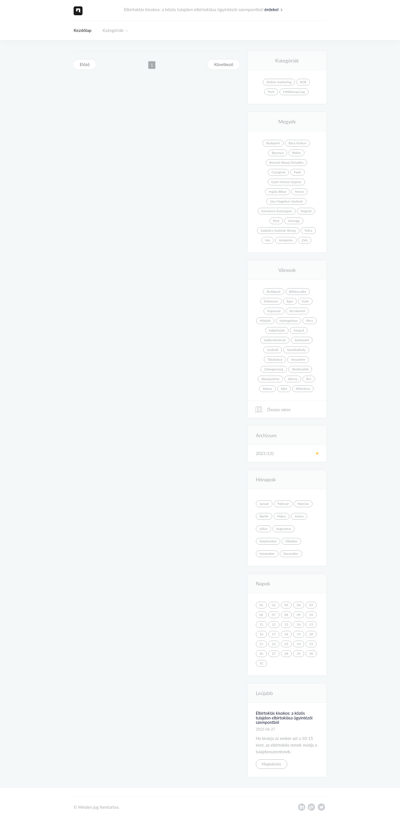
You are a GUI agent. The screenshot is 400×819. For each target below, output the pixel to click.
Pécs (309, 320)
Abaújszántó (270, 379)
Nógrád (306, 211)
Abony (293, 379)
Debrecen (271, 301)
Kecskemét (297, 311)
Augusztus (283, 529)
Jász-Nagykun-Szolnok (286, 201)
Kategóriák (113, 30)
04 (299, 605)
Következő (223, 64)
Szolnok (272, 350)
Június (299, 516)
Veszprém (286, 240)
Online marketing (279, 82)
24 (299, 644)
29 (299, 653)
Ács (308, 379)
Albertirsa (303, 388)
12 (274, 624)
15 (311, 624)
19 (299, 634)
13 (286, 624)
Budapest (273, 143)
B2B (303, 82)
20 (311, 634)
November (267, 554)
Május (281, 516)
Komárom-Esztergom (276, 211)
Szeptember (268, 541)
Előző (85, 64)
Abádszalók (300, 369)
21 (261, 644)
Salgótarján (277, 330)
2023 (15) (265, 453)
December (291, 554)
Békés (296, 153)
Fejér (297, 172)
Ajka (284, 388)
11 (261, 624)
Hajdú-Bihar (277, 191)
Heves (299, 191)
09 (299, 615)
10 (311, 615)
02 (274, 605)
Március (303, 504)
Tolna (308, 230)
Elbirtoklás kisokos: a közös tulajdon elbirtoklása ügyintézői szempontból (284, 718)
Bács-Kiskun (298, 143)
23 (286, 644)
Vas (267, 240)
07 (274, 615)
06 (261, 615)
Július (263, 529)
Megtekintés (271, 764)
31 (261, 663)
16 (261, 634)
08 (286, 615)
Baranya (277, 153)
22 (274, 644)
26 (261, 653)
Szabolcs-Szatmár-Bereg (278, 230)
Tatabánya (275, 359)
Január (264, 504)
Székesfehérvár (275, 340)
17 (274, 634)
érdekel (274, 9)
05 (311, 605)
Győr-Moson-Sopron (286, 182)
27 (274, 653)
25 (311, 644)
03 (286, 605)
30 (311, 653)
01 (261, 605)
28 (286, 653)
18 (286, 634)
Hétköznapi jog (294, 92)
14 (299, 624)
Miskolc (265, 320)
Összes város (273, 409)
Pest (276, 221)
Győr (305, 301)
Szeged (299, 330)
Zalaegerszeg (273, 369)
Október (291, 541)
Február (283, 504)
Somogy (294, 221)
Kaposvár (274, 311)
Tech (271, 92)
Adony (267, 388)
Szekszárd (301, 340)
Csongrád (278, 172)
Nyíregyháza (288, 320)
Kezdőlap (82, 30)
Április (264, 516)
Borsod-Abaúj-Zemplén (286, 162)
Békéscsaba (297, 291)
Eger (290, 301)
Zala (305, 240)
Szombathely (296, 350)
